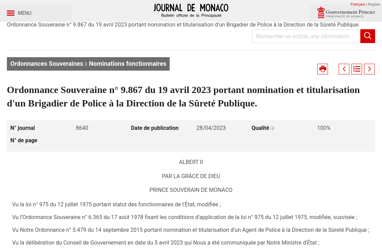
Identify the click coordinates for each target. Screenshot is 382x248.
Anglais (374, 4)
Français (358, 4)
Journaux (47, 54)
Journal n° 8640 (129, 54)
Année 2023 (84, 54)
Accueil (16, 54)
